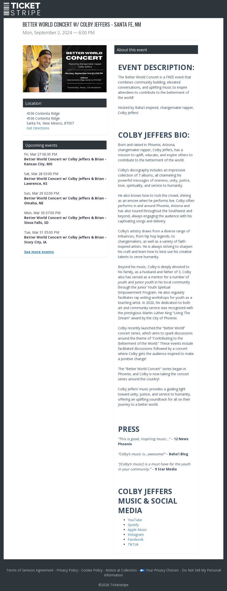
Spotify (133, 524)
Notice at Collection (121, 570)
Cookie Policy (91, 570)
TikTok (133, 544)
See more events (39, 251)
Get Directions (38, 128)
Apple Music (137, 529)
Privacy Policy (67, 570)
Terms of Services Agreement (29, 570)
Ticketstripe (119, 584)
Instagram (136, 534)
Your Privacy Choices (159, 570)
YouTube (135, 520)
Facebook (135, 539)
